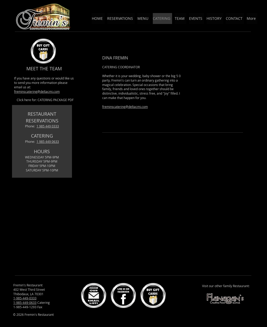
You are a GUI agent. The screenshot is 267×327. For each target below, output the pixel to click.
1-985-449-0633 (25, 302)
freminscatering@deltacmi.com (37, 91)
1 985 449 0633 (48, 141)
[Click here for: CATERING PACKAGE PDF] (45, 99)
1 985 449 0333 (48, 126)
